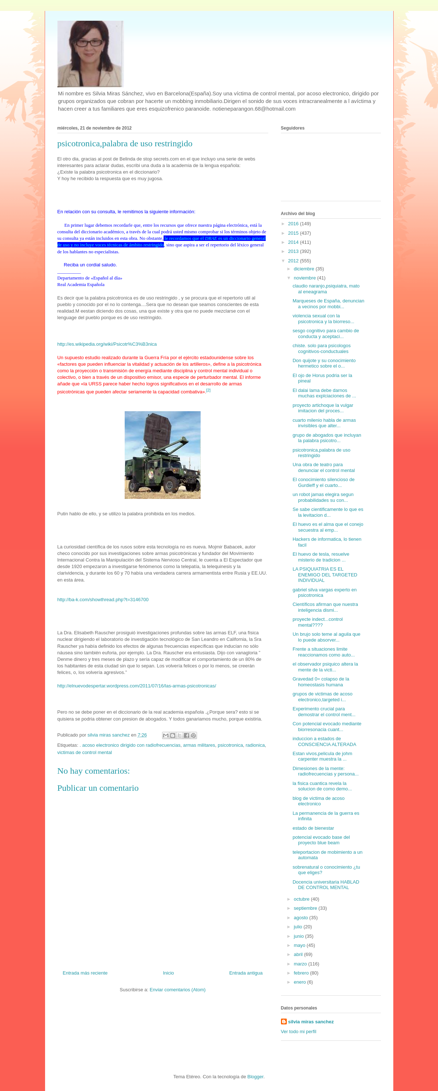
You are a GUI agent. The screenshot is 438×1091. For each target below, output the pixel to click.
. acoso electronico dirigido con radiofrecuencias (130, 745)
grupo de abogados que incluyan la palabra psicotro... (327, 438)
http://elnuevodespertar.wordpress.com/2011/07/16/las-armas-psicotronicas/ (136, 686)
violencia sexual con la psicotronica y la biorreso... (323, 318)
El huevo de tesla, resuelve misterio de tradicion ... (321, 557)
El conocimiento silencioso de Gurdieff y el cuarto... (324, 482)
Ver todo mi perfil (299, 1031)
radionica (255, 745)
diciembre (305, 268)
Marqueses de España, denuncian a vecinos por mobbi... (328, 303)
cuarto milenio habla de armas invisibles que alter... (324, 423)
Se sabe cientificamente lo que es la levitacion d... (328, 512)
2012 (294, 260)
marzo (301, 964)
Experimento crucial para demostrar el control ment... (324, 711)
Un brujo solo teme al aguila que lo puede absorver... (326, 637)
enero (300, 982)
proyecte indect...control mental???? (318, 622)
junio (299, 936)
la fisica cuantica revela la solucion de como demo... (322, 786)
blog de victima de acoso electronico (319, 801)
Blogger (256, 1076)
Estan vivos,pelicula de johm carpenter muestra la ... (322, 756)
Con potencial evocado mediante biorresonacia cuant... (327, 726)
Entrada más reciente (85, 973)
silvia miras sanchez (311, 1021)
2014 (294, 242)
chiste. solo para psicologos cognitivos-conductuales (322, 348)
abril (299, 954)
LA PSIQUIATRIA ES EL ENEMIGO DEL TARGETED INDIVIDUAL (325, 574)
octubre (302, 899)
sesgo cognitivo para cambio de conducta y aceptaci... (326, 333)
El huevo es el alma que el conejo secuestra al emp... (328, 527)
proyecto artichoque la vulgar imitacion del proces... (323, 408)
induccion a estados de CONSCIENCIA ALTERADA (324, 741)
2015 (294, 233)
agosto (301, 917)
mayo (300, 945)
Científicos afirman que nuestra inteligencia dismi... (325, 607)
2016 (294, 223)
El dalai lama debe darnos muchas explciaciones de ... (324, 393)
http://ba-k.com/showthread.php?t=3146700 (103, 599)
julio (299, 926)
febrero (302, 973)
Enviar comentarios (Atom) (178, 989)
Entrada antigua (246, 973)
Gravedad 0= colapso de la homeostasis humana (321, 681)
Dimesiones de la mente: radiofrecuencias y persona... (326, 771)
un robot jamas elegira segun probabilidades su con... (323, 497)
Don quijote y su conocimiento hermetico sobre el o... (324, 363)
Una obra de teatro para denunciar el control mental (324, 467)
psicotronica (230, 745)
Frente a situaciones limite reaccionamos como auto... (324, 652)
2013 (294, 251)
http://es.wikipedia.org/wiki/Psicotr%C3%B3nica (107, 344)
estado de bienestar (313, 828)
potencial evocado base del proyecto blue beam (321, 840)
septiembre (306, 908)
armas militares (199, 745)
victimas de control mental (84, 752)
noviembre (305, 278)
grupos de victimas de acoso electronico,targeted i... (323, 696)
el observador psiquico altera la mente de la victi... (325, 667)
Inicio (168, 973)
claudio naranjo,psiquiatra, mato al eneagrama (326, 288)
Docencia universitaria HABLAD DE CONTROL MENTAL (326, 884)
